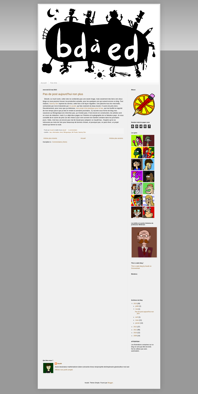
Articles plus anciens (116, 138)
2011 (135, 330)
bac (51, 132)
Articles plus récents (50, 138)
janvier (137, 323)
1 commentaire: (73, 130)
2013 (135, 303)
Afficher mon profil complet (64, 370)
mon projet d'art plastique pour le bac (89, 108)
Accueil (43, 83)
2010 (135, 333)
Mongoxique (67, 132)
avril (137, 317)
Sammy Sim (53, 103)
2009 (135, 336)
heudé (59, 363)
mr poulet (72, 106)
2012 (135, 327)
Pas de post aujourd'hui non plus (63, 94)
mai (136, 309)
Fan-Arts (53, 83)
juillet (137, 306)
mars (137, 320)
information (56, 132)
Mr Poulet (75, 132)
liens (61, 132)
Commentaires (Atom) (59, 142)
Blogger (110, 383)
